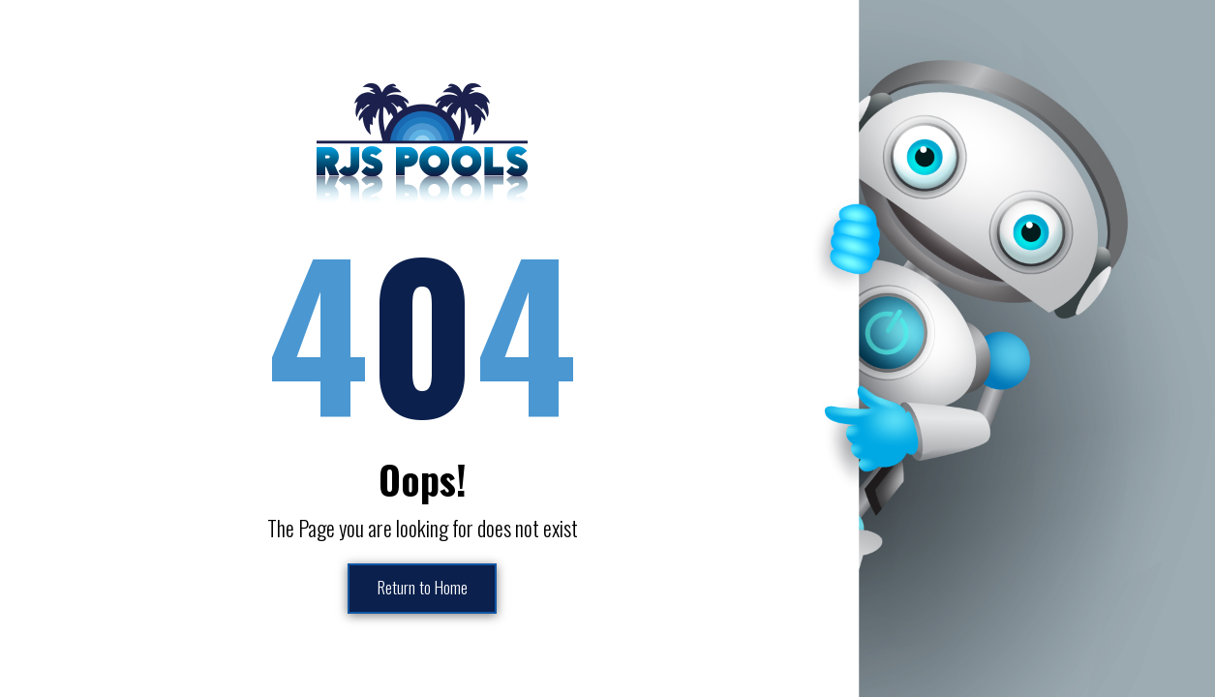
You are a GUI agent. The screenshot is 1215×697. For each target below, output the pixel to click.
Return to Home (422, 588)
